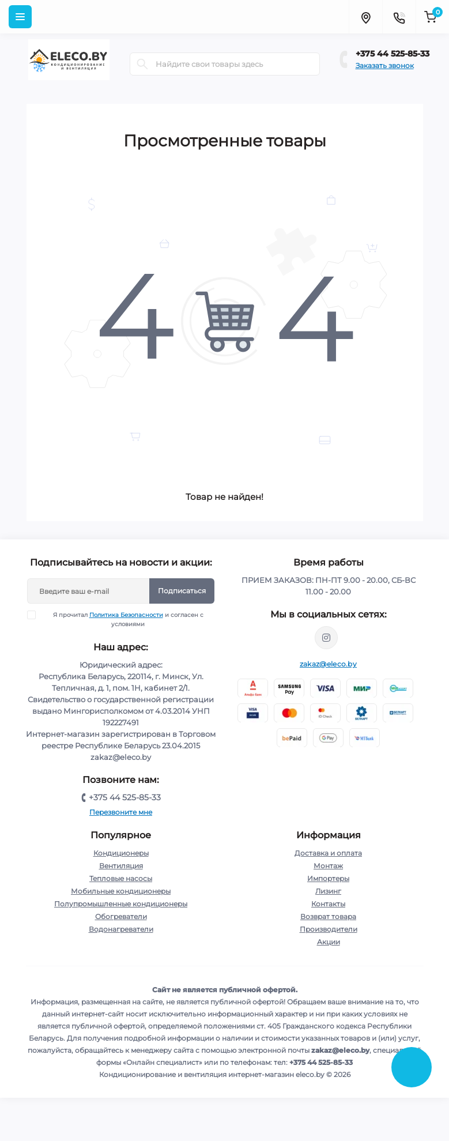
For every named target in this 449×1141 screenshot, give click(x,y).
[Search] (142, 64)
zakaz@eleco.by (328, 664)
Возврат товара (328, 916)
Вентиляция (121, 865)
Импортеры (328, 878)
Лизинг (328, 891)
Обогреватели (121, 916)
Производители (328, 929)
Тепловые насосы (120, 878)
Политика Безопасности (126, 615)
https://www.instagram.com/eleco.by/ (326, 637)
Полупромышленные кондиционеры (120, 903)
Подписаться (182, 590)
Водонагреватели (121, 929)
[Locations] (365, 16)
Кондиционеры (121, 853)
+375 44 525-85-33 (392, 53)
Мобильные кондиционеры (121, 891)
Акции (328, 941)
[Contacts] (399, 16)
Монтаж (328, 865)
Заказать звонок (385, 65)
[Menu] (20, 16)
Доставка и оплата (328, 853)
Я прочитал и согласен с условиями (122, 619)
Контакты (328, 903)
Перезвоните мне (120, 812)
